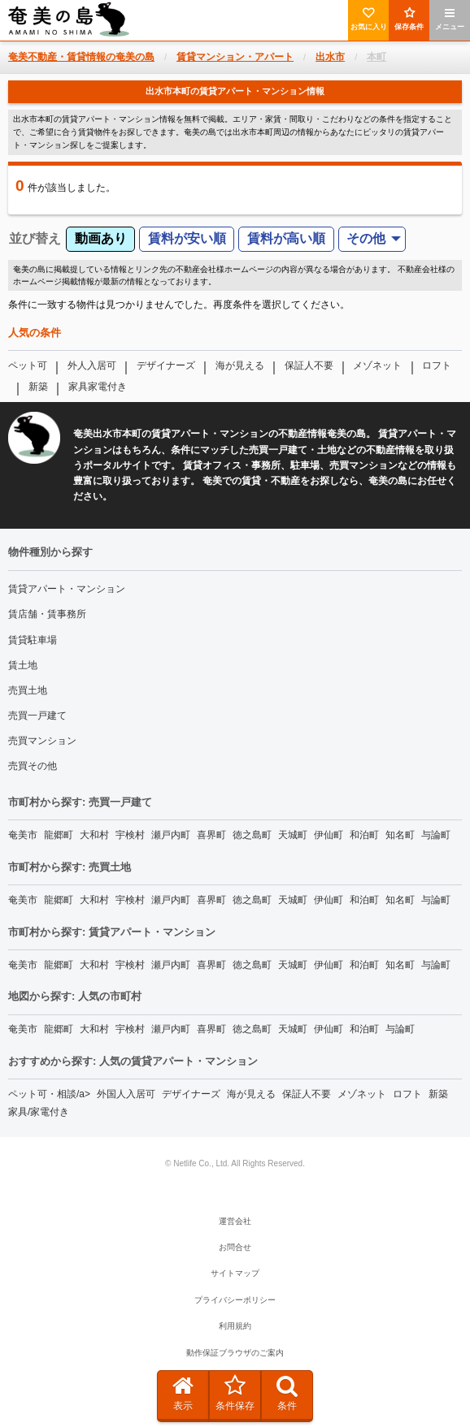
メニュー (449, 19)
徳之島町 (252, 835)
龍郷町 (58, 835)
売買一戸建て (37, 715)
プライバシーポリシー (235, 1299)
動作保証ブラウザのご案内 (235, 1352)
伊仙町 (328, 835)
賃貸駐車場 (32, 640)
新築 (38, 386)
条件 (287, 1393)
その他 (365, 238)
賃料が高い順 (286, 238)
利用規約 (235, 1325)
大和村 (94, 835)
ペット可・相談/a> (49, 1094)
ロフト (436, 365)
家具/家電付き (38, 1112)
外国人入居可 (126, 1094)
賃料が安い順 (187, 238)
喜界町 (211, 835)
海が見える (239, 365)
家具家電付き (97, 386)
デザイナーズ (166, 365)
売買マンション (42, 740)
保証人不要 (309, 365)
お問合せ (235, 1247)
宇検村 (130, 835)
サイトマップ (235, 1273)
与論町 (435, 835)
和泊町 (364, 835)
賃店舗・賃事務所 (47, 614)
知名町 (400, 835)
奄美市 (22, 835)
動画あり (101, 238)
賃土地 (22, 665)
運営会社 (235, 1221)
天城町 (292, 835)
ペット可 (27, 365)
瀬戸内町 (170, 835)
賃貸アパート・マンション (66, 589)
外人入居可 (91, 365)
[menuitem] (372, 239)
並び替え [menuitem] (35, 238)
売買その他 (32, 766)
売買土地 (27, 690)
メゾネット (377, 365)
